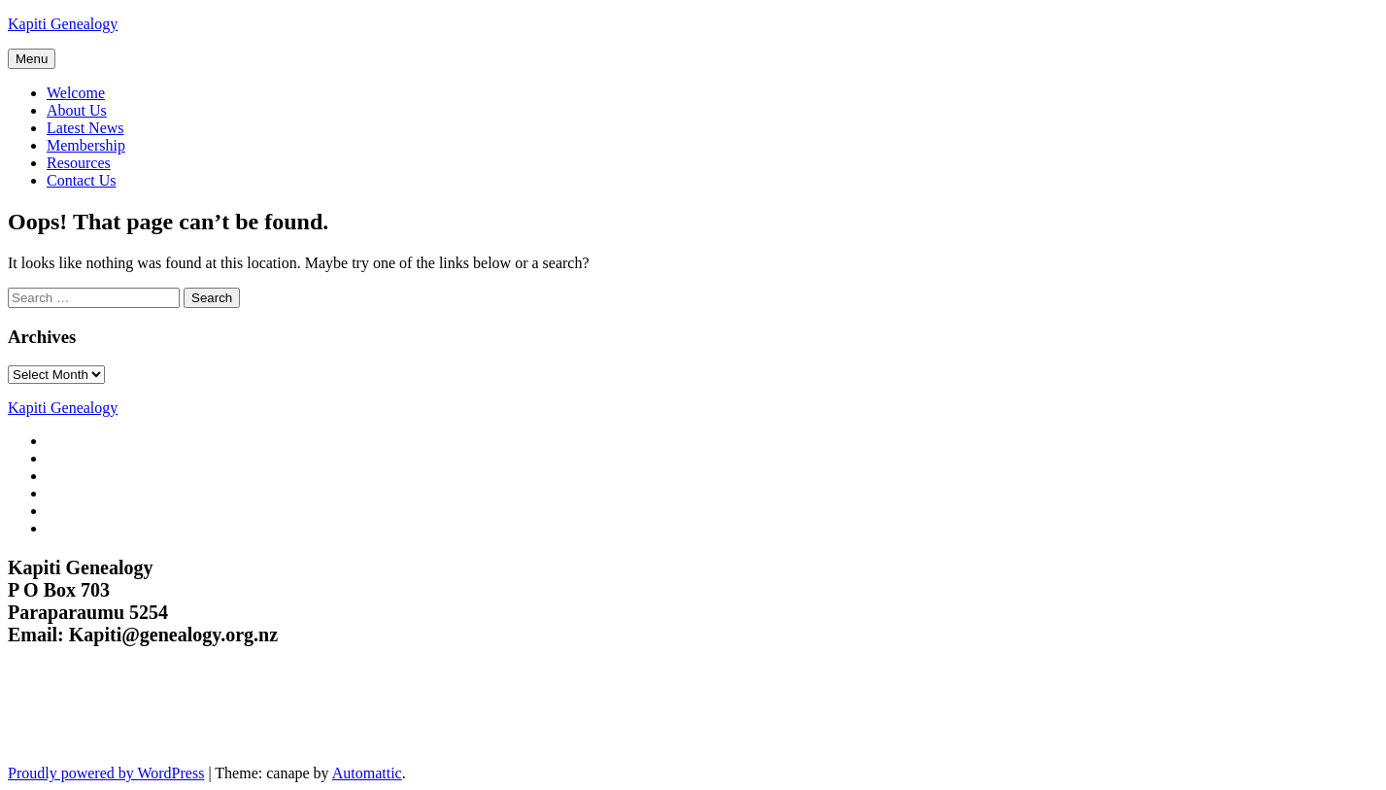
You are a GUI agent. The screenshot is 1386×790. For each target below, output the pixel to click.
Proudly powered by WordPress (106, 773)
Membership (86, 145)
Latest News (85, 128)
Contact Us (82, 180)
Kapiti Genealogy (63, 24)
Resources (79, 163)
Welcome (76, 93)
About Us (77, 110)
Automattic (367, 773)
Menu (32, 59)
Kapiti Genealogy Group (133, 716)
